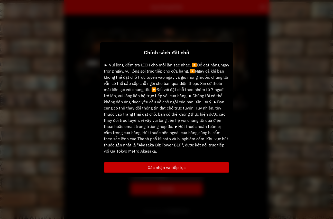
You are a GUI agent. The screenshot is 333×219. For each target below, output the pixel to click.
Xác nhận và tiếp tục (167, 167)
